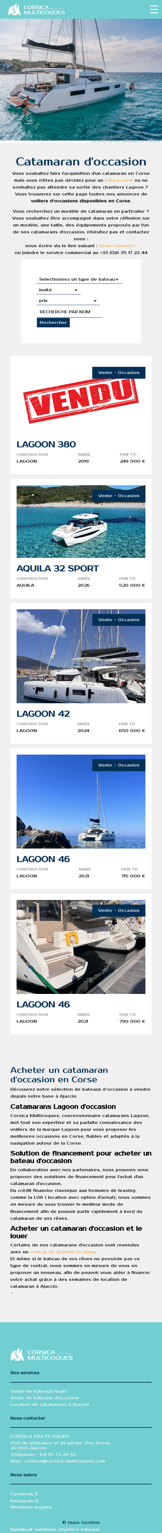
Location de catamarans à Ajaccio (49, 1404)
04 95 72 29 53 (57, 1454)
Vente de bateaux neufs (38, 1391)
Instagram (24, 1501)
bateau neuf (119, 180)
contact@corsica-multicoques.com (65, 1461)
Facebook (23, 1494)
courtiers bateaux (78, 1529)
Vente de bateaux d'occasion (44, 1397)
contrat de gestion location (62, 1252)
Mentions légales (31, 1507)
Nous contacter (117, 245)
